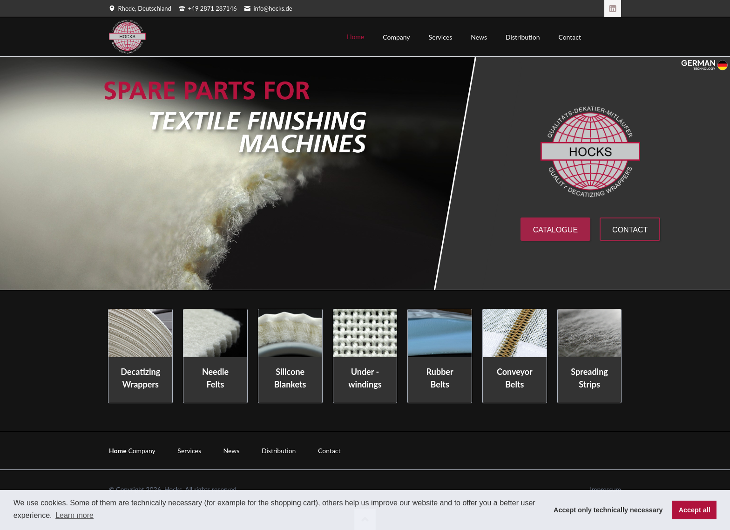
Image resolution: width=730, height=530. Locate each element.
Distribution (279, 451)
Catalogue (555, 230)
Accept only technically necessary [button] (608, 510)
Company (141, 451)
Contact (630, 230)
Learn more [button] (74, 515)
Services (189, 451)
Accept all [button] (694, 510)
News (231, 451)
